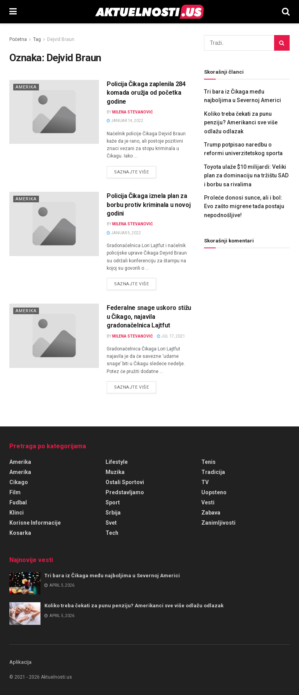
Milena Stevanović (132, 112)
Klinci (16, 512)
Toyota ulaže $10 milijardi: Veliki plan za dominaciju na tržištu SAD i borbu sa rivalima (246, 175)
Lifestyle (117, 462)
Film (15, 492)
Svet (111, 523)
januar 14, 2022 (125, 120)
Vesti (208, 502)
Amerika (26, 87)
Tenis (208, 462)
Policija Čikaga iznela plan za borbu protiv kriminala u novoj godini (148, 204)
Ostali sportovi (125, 482)
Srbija (113, 512)
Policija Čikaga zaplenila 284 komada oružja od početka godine (146, 92)
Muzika (115, 472)
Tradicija (213, 472)
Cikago (18, 482)
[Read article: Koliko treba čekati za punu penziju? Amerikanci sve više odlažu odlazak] (24, 613)
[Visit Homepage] (149, 12)
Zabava (210, 512)
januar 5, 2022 (124, 233)
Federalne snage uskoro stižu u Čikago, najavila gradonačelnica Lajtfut (149, 316)
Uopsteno (214, 492)
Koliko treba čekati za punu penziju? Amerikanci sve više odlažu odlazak (241, 122)
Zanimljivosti (218, 523)
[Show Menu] (13, 11)
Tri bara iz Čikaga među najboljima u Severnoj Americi (112, 575)
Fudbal (18, 502)
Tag (37, 39)
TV (205, 482)
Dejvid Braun (60, 39)
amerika (20, 462)
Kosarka (20, 533)
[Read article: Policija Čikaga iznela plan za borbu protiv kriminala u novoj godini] (54, 224)
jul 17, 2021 (171, 336)
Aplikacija (20, 662)
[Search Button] (286, 11)
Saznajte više (135, 171)
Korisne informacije (35, 523)
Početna (18, 39)
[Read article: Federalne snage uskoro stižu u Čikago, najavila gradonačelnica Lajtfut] (54, 336)
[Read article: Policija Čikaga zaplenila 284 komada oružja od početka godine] (54, 112)
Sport (113, 502)
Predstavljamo (125, 492)
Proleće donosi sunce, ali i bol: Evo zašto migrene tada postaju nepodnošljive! (244, 206)
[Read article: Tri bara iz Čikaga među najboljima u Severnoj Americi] (24, 583)
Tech (112, 533)
